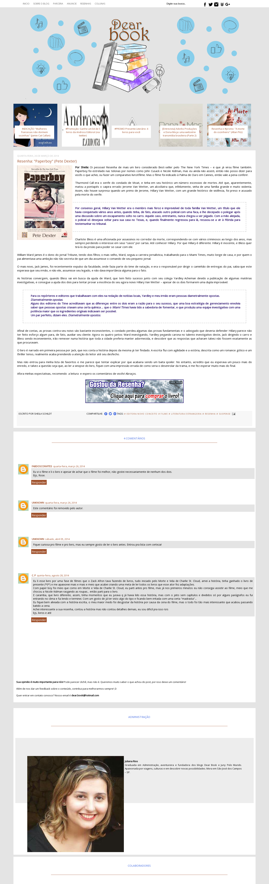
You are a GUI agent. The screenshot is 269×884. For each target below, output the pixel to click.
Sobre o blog (41, 3)
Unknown (38, 502)
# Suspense (224, 414)
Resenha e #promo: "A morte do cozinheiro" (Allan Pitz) (228, 130)
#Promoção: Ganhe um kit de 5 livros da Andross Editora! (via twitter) (83, 132)
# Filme (163, 414)
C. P (34, 575)
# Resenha (209, 414)
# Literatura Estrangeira (185, 414)
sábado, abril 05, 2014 (57, 539)
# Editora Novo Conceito (140, 414)
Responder (39, 482)
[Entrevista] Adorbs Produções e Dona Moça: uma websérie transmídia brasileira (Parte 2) (179, 132)
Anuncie (72, 3)
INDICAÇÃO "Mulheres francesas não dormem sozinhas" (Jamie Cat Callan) (34, 132)
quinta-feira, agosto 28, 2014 (53, 575)
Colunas (100, 3)
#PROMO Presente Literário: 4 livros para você (131, 130)
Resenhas (85, 3)
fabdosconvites (42, 466)
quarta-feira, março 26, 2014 (69, 466)
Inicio (26, 3)
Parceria (58, 3)
